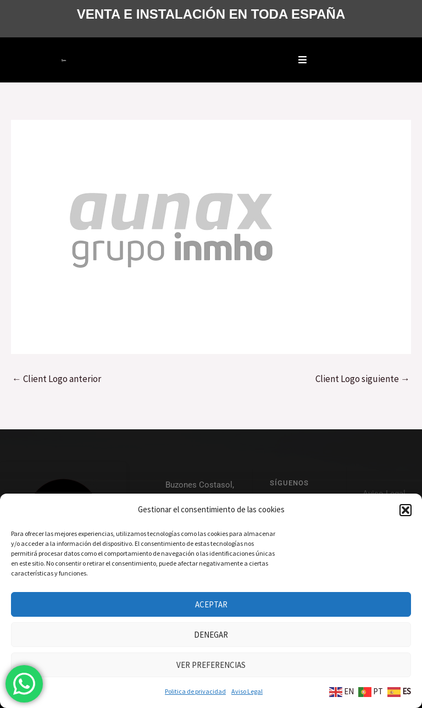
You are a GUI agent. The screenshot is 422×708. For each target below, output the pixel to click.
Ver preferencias (211, 665)
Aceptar (211, 604)
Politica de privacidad (195, 691)
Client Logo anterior (56, 379)
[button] (405, 510)
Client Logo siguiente (362, 379)
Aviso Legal (247, 691)
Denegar (211, 634)
